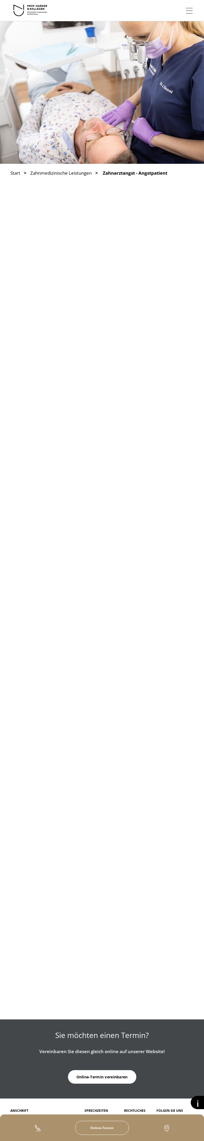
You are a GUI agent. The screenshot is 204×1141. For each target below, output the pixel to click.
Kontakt (167, 1128)
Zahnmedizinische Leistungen (61, 173)
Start (15, 173)
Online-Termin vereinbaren (102, 1076)
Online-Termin (102, 1128)
